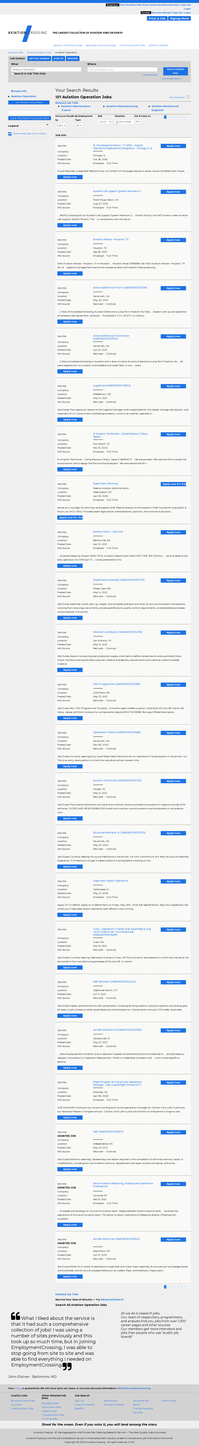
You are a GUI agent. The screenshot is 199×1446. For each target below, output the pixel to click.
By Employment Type (83, 118)
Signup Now (179, 18)
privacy (18, 1388)
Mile (100, 116)
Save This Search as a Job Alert (29, 118)
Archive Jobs (169, 1400)
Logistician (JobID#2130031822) (112, 385)
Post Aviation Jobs (132, 45)
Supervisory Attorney (105, 483)
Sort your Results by (64, 118)
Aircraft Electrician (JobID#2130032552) (116, 1238)
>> (188, 116)
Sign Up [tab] (58, 58)
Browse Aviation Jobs (101, 45)
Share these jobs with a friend (29, 133)
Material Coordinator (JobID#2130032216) (117, 631)
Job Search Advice (114, 1404)
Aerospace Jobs (50, 1403)
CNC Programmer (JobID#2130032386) (116, 684)
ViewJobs (120, 116)
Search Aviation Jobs (67, 45)
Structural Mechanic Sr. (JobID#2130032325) (119, 832)
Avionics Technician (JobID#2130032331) (117, 780)
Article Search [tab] (39, 58)
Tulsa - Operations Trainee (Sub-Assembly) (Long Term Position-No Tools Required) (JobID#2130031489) (122, 931)
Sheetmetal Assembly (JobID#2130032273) (119, 579)
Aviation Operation (23, 96)
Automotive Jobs (51, 1407)
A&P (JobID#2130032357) (108, 1131)
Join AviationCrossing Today (29, 102)
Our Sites (16, 1404)
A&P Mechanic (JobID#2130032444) (114, 981)
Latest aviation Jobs (22, 1408)
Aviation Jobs (15, 52)
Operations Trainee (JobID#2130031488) (117, 732)
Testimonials (111, 1400)
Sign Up (79, 1400)
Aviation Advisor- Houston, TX (110, 239)
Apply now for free (174, 484)
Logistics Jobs (49, 1410)
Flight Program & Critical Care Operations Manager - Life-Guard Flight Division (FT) (117, 1083)
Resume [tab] (73, 58)
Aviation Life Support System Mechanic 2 (117, 191)
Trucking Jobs (49, 1418)
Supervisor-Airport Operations (110, 880)
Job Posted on (142, 116)
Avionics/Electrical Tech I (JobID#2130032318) (120, 287)
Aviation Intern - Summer (108, 531)
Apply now (173, 145)
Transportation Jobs (53, 1414)
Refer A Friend (158, 45)
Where (91, 64)
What (14, 64)
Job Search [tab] (17, 58)
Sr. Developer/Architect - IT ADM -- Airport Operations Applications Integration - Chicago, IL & (122, 147)
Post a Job (157, 18)
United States (150, 74)
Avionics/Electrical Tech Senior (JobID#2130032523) (111, 337)
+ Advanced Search (171, 78)
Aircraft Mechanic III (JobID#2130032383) (117, 1029)
